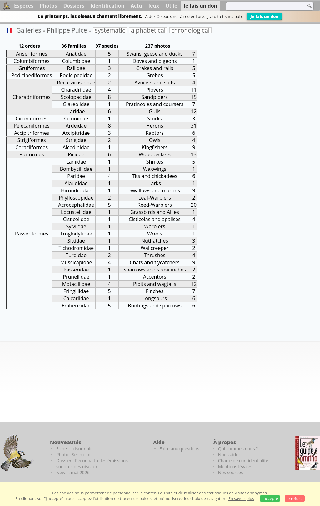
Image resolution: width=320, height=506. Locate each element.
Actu (136, 5)
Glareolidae (76, 104)
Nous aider (229, 455)
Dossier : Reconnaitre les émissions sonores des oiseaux (92, 463)
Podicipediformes (31, 75)
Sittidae (76, 240)
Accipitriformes (31, 132)
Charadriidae (76, 89)
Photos (48, 5)
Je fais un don (264, 16)
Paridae (76, 176)
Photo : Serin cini (73, 455)
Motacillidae (76, 284)
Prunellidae (76, 276)
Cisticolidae (76, 219)
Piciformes (31, 154)
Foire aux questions (179, 449)
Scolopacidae (76, 97)
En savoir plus (241, 498)
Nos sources (230, 472)
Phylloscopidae (76, 197)
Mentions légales (235, 466)
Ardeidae (76, 125)
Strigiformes (32, 140)
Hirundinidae (76, 190)
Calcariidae (76, 298)
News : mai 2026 (73, 472)
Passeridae (76, 269)
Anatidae (76, 53)
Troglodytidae (76, 233)
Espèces (23, 5)
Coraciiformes (31, 147)
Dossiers (73, 5)
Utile (171, 5)
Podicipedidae (76, 75)
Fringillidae (76, 291)
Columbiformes (32, 61)
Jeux (153, 5)
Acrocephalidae (76, 204)
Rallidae (76, 68)
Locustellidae (76, 212)
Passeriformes (31, 233)
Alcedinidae (76, 147)
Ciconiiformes (32, 118)
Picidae (76, 154)
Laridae (76, 111)
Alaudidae (76, 183)
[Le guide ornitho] (307, 453)
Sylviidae (76, 226)
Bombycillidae (76, 168)
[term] (262, 6)
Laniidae (76, 161)
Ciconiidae (76, 118)
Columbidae (76, 61)
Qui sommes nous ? (238, 449)
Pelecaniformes (32, 125)
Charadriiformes (31, 97)
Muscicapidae (76, 262)
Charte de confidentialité (243, 460)
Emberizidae (76, 305)
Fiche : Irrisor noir (74, 449)
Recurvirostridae (76, 82)
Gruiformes (31, 68)
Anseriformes (31, 53)
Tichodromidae (75, 248)
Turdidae (76, 255)
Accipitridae (76, 132)
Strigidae (76, 140)
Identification (107, 5)
